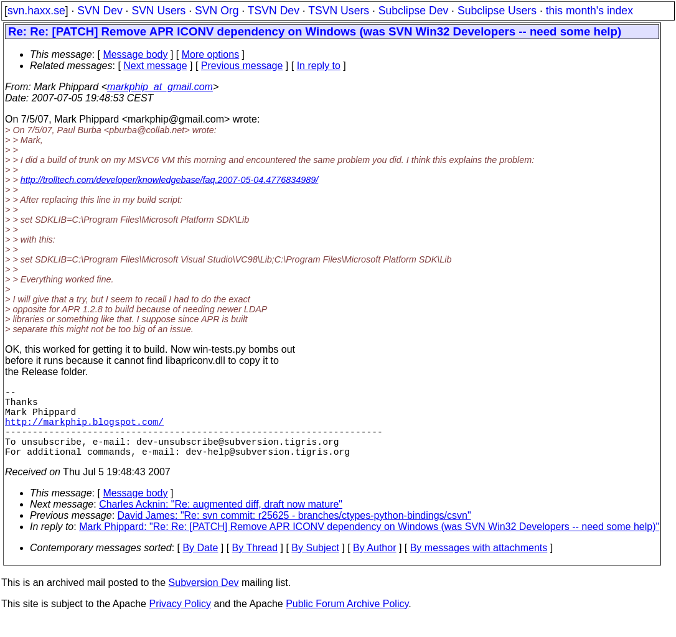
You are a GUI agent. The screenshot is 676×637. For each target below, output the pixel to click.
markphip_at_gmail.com (160, 86)
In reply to (318, 65)
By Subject (315, 565)
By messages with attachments (479, 565)
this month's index (589, 10)
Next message (155, 65)
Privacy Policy (180, 621)
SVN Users (158, 10)
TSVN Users (338, 10)
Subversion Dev (204, 600)
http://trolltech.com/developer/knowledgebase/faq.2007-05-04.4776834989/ (169, 180)
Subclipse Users (497, 10)
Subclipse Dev (413, 10)
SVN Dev (99, 10)
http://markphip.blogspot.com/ (84, 431)
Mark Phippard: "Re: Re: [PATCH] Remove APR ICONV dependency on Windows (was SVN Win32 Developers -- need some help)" (369, 544)
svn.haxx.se (36, 10)
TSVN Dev (273, 10)
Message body (135, 54)
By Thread (255, 565)
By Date (200, 565)
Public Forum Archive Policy (347, 621)
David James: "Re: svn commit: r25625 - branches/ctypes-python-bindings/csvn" (294, 533)
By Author (374, 565)
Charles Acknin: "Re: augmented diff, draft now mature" (220, 521)
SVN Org (216, 10)
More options (211, 54)
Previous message (242, 65)
